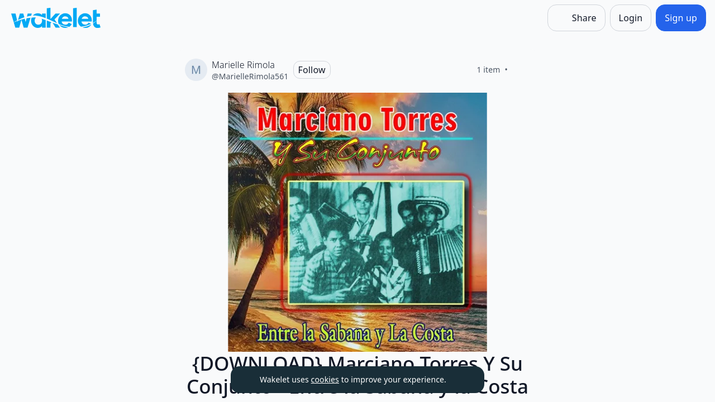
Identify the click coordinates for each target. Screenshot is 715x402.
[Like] (521, 70)
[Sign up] (681, 17)
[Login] (631, 17)
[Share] (576, 17)
